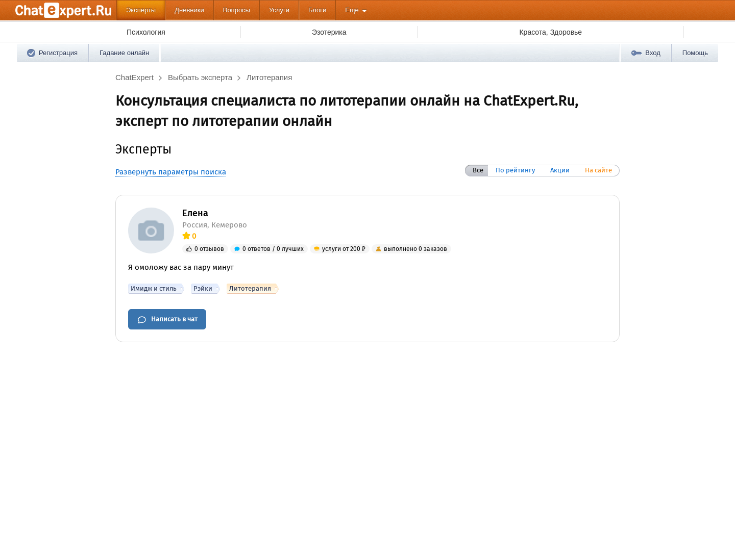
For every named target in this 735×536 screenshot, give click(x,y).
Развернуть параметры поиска (170, 171)
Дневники (189, 10)
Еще (351, 10)
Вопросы (236, 10)
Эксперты (141, 10)
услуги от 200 (343, 248)
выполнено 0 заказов (415, 248)
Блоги (317, 10)
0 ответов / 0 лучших (273, 248)
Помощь (695, 53)
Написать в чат (167, 320)
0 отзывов (209, 248)
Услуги (279, 10)
